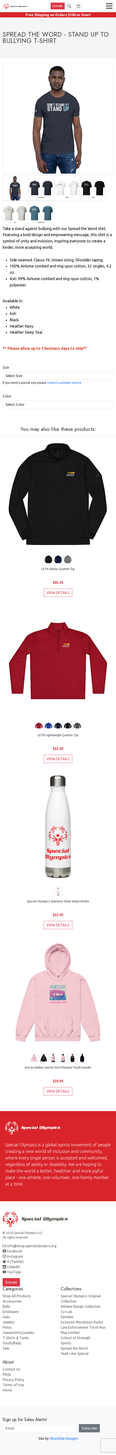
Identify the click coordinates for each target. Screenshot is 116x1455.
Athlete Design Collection (80, 1306)
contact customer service (64, 382)
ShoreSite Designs (64, 1438)
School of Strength (75, 1338)
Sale (6, 1348)
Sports (66, 1343)
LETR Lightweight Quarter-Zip (58, 735)
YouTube (12, 1272)
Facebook (12, 1251)
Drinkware (11, 1312)
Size (6, 367)
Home (7, 1390)
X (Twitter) (13, 1262)
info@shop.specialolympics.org (29, 1246)
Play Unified (70, 1333)
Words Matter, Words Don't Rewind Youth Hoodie (58, 1067)
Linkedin (11, 1267)
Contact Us (11, 1369)
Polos (7, 1327)
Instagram (13, 1256)
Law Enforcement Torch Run (83, 1327)
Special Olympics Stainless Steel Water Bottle (58, 901)
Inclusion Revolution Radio (82, 1322)
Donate (58, 6)
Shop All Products (17, 1296)
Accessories (12, 1301)
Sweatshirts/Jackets (18, 1333)
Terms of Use (13, 1385)
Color (7, 396)
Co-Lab (66, 1312)
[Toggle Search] (69, 6)
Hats (6, 1317)
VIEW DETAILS (58, 593)
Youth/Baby (12, 1343)
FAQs (7, 1374)
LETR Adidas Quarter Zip (58, 569)
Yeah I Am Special (74, 1353)
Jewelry (8, 1322)
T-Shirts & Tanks (16, 1338)
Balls (6, 1306)
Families (67, 1317)
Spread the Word (74, 1348)
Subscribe (89, 1428)
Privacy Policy (13, 1380)
